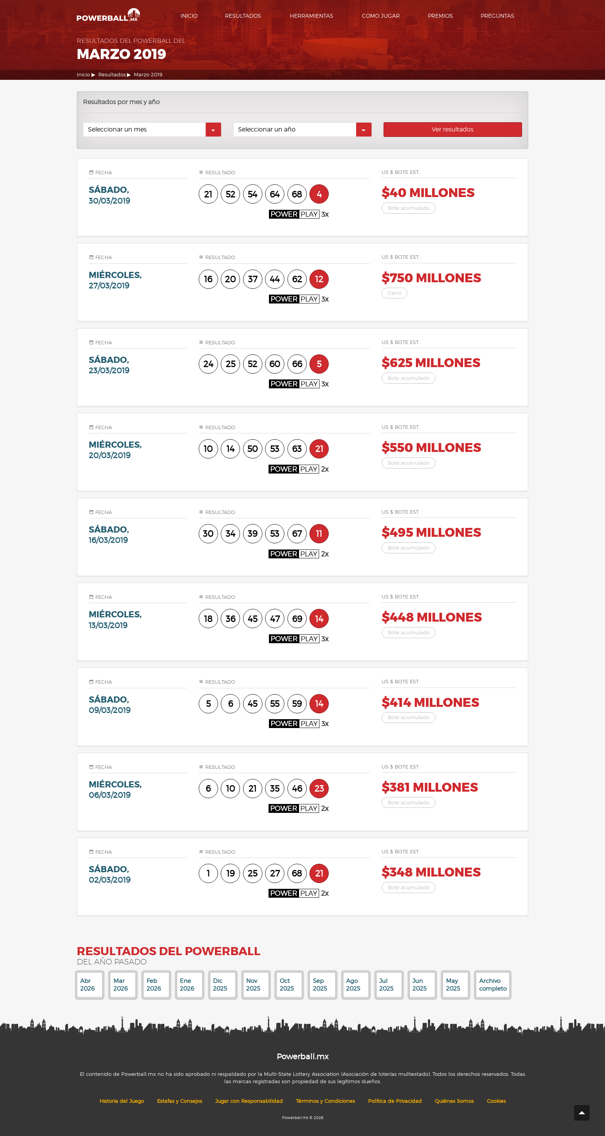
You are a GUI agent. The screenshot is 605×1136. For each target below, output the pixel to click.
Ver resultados (452, 129)
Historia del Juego (122, 1101)
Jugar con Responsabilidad (249, 1101)
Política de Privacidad (395, 1101)
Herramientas (311, 15)
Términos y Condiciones (325, 1101)
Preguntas (497, 15)
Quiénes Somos (454, 1101)
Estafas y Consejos (179, 1101)
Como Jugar (381, 15)
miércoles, (138, 280)
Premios (440, 15)
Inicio (189, 15)
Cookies (496, 1101)
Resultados (243, 15)
